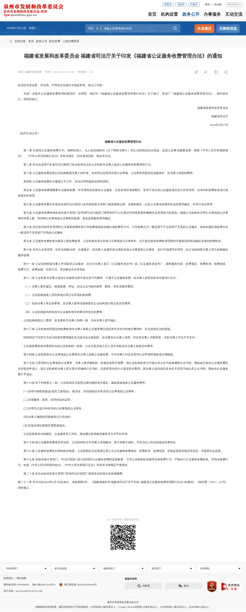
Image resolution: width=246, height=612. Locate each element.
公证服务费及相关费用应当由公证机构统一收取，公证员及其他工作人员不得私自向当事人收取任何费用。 (87, 346)
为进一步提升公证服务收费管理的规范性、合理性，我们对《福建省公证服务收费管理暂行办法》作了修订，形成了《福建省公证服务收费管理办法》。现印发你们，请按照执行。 (123, 96)
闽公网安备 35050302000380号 (78, 585)
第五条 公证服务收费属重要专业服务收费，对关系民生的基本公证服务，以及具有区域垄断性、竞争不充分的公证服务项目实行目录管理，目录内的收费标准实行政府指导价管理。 (123, 193)
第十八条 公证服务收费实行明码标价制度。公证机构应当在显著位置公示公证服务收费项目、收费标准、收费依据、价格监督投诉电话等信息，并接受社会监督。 (121, 450)
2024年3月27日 (219, 124)
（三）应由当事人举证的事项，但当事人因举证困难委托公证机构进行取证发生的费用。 (75, 303)
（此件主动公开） (29, 133)
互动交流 (233, 14)
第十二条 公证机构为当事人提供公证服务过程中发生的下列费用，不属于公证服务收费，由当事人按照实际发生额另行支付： (98, 277)
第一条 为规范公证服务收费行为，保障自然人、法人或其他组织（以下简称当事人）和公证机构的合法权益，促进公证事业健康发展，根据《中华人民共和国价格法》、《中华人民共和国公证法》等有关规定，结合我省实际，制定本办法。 (123, 153)
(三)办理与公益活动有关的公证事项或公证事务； (51, 408)
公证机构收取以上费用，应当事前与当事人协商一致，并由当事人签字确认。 (68, 320)
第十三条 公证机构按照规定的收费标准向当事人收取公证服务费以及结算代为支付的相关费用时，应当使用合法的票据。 (95, 329)
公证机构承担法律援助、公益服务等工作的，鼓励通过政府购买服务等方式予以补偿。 (74, 433)
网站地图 (21, 578)
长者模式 (204, 29)
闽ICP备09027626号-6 (44, 585)
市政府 (193, 4)
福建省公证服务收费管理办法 (123, 141)
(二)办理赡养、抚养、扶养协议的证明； (45, 399)
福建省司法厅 (219, 116)
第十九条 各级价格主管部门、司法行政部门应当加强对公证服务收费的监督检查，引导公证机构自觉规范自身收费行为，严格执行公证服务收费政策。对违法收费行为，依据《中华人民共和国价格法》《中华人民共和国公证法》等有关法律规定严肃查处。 (123, 462)
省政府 (181, 4)
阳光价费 (54, 41)
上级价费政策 (70, 41)
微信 (183, 586)
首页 (152, 14)
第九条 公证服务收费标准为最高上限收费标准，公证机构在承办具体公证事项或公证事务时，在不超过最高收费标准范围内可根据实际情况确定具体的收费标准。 (121, 241)
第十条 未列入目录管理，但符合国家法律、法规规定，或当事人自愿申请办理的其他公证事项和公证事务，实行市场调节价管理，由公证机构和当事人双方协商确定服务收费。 (123, 252)
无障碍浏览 (228, 29)
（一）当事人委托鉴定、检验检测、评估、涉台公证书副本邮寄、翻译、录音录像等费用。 (77, 286)
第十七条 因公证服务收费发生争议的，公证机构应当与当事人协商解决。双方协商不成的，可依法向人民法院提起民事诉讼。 (98, 442)
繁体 (207, 4)
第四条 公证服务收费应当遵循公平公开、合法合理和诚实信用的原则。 (64, 181)
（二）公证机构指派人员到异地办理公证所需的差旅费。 (56, 294)
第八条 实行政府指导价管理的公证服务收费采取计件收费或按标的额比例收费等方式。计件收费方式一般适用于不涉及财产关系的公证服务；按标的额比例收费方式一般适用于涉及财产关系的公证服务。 (123, 229)
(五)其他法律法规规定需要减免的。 (42, 425)
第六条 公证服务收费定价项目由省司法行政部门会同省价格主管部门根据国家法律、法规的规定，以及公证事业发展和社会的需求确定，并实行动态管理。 (116, 204)
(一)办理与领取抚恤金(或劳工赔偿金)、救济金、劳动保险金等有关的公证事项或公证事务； (77, 391)
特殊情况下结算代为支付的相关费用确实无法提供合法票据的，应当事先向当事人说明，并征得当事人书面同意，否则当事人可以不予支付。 (108, 337)
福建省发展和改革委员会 (210, 107)
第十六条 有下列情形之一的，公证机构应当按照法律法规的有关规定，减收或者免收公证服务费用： (83, 382)
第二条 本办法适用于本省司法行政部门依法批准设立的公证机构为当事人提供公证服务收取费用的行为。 (85, 164)
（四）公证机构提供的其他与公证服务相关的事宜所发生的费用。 (61, 311)
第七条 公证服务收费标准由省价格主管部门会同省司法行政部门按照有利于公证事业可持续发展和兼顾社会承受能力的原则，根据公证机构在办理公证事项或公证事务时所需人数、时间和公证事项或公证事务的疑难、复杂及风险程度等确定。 (123, 215)
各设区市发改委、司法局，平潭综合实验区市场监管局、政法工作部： (61, 85)
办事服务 (212, 14)
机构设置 (169, 14)
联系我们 (8, 578)
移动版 (218, 4)
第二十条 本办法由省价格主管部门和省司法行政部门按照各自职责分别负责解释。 (71, 473)
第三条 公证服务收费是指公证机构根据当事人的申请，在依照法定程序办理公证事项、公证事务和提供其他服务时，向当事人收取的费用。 (107, 173)
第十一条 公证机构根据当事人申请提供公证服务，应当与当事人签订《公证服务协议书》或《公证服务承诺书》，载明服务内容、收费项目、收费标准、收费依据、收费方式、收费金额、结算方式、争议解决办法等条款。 (123, 266)
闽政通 (143, 586)
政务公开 (191, 14)
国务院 (167, 4)
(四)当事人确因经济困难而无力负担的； (45, 416)
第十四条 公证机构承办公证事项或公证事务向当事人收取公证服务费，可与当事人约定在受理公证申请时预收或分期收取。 (97, 354)
